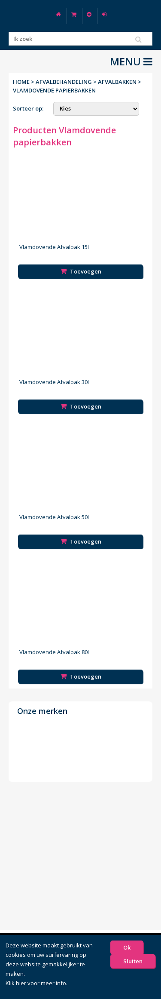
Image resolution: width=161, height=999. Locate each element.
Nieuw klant (89, 14)
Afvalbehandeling (64, 82)
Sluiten (133, 961)
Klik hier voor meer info (36, 983)
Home (58, 14)
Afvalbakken (117, 82)
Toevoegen (80, 271)
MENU (131, 61)
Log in (104, 14)
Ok (127, 947)
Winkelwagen (73, 14)
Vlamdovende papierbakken (54, 90)
